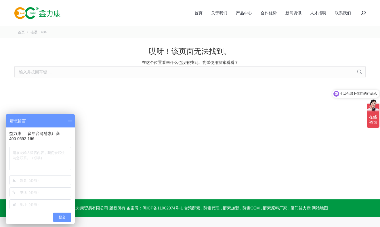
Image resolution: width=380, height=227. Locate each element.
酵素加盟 (231, 218)
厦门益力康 (301, 218)
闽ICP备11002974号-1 (163, 218)
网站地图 (320, 218)
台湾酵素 (192, 218)
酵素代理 (211, 218)
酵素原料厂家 (275, 218)
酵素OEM (251, 218)
